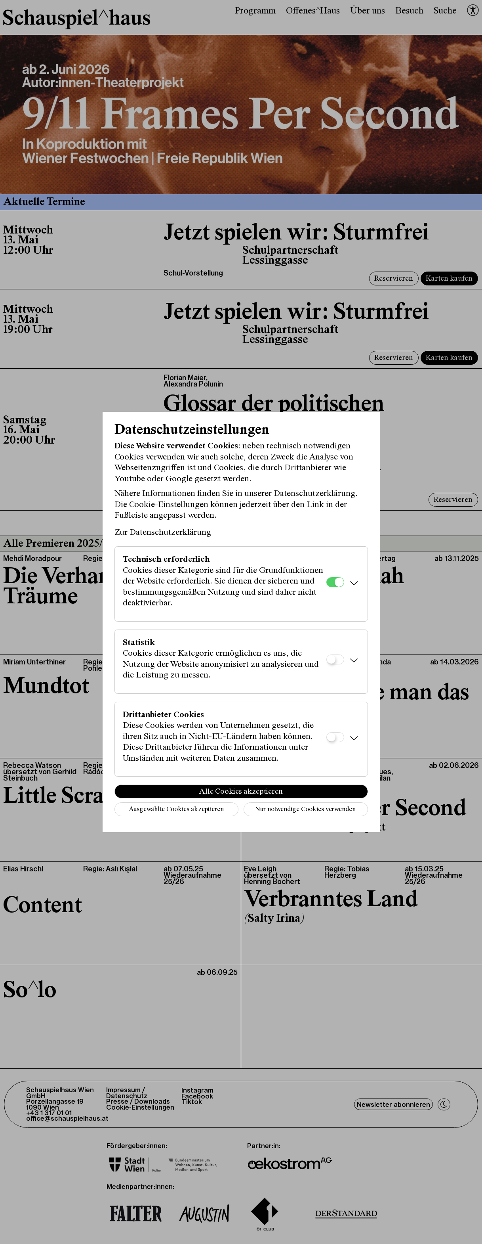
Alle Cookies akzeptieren (241, 792)
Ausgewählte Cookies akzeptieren (176, 809)
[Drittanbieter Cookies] (335, 737)
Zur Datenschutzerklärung (162, 532)
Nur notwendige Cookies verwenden (305, 809)
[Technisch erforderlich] (335, 582)
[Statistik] (335, 659)
